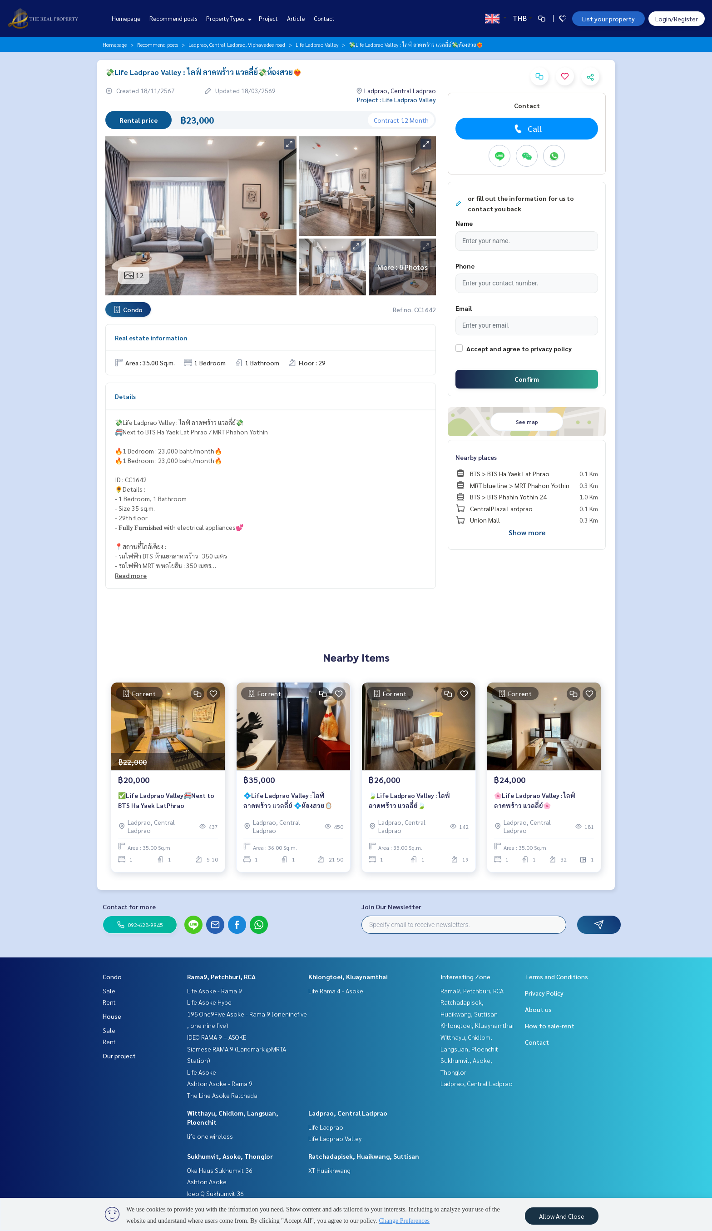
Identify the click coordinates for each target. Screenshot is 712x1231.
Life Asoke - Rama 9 (214, 991)
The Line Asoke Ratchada (222, 1095)
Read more (131, 575)
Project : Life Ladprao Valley (396, 99)
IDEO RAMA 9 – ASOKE (216, 1037)
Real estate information (151, 338)
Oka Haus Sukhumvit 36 (219, 1170)
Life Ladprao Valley (317, 44)
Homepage (126, 18)
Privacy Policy (544, 993)
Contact (324, 18)
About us (538, 1009)
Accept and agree (493, 348)
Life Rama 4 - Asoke (335, 991)
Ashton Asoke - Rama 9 (219, 1083)
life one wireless (210, 1136)
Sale (109, 991)
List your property (608, 19)
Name (464, 223)
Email (463, 308)
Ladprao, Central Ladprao (347, 1113)
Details (125, 396)
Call (527, 128)
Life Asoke (201, 1072)
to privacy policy (547, 348)
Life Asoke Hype (209, 1002)
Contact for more (129, 906)
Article (296, 18)
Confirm (526, 379)
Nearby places (476, 457)
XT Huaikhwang (329, 1170)
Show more (527, 532)
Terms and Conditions (556, 976)
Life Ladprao (325, 1127)
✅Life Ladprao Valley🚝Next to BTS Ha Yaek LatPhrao (166, 800)
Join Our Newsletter (391, 906)
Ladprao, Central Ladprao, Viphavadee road (236, 44)
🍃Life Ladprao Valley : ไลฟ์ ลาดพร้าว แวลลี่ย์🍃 (409, 800)
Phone (465, 266)
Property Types (227, 18)
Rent (109, 1002)
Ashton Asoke (207, 1181)
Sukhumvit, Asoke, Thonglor (230, 1156)
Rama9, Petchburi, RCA (221, 976)
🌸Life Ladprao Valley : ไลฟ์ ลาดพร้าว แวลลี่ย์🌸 (534, 800)
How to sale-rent (549, 1026)
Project (268, 18)
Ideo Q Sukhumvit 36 (215, 1193)
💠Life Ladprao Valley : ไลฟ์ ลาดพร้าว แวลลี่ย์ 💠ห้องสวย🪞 (287, 800)
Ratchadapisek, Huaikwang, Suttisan (363, 1156)
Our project (119, 1056)
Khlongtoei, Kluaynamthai (348, 976)
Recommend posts (173, 18)
